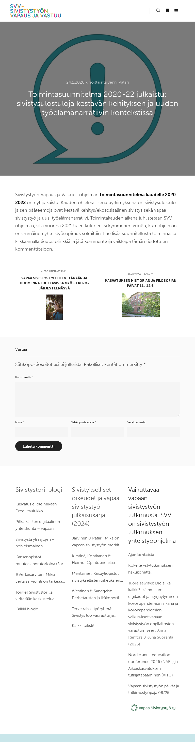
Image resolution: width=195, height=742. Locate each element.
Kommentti (24, 377)
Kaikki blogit (26, 609)
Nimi (19, 422)
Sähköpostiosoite (83, 422)
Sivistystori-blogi (38, 489)
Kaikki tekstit (83, 625)
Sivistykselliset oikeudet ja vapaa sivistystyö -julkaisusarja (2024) (95, 506)
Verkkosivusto (136, 422)
